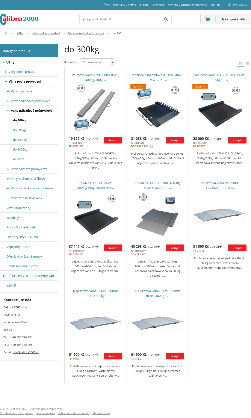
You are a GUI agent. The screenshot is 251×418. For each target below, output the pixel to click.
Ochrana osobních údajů (73, 413)
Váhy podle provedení (46, 33)
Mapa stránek (101, 413)
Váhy (20, 33)
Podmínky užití (45, 413)
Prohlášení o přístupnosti (16, 413)
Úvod (6, 33)
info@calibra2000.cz (26, 352)
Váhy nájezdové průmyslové (86, 33)
